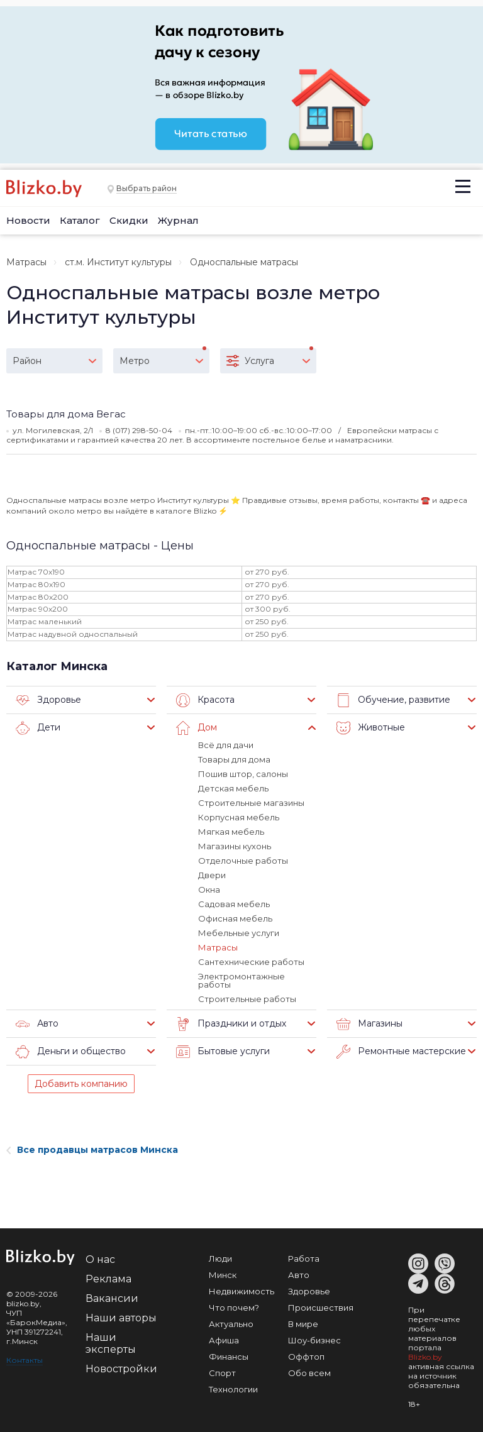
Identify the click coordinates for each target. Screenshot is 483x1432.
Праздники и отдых (231, 1024)
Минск (222, 1275)
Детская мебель (233, 788)
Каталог (80, 220)
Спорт (222, 1373)
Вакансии (112, 1298)
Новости (28, 220)
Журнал (178, 220)
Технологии (233, 1389)
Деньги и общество (71, 1052)
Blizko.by (425, 1357)
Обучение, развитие (393, 700)
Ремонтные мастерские (401, 1052)
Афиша (224, 1340)
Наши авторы (121, 1318)
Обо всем (309, 1373)
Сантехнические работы (251, 962)
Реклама (108, 1279)
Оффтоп (306, 1357)
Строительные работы (247, 999)
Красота (205, 700)
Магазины (369, 1024)
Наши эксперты (111, 1343)
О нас (100, 1259)
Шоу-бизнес (314, 1340)
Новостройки (121, 1369)
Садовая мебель (234, 904)
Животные (370, 728)
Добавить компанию (81, 1083)
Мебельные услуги (238, 933)
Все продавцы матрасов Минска (92, 1149)
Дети (38, 728)
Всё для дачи (225, 745)
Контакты (24, 1360)
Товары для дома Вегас (66, 414)
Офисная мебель (235, 918)
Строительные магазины (251, 803)
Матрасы (26, 262)
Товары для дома (234, 759)
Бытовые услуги (223, 1052)
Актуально (231, 1324)
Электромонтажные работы (241, 980)
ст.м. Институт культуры (118, 262)
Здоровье (48, 700)
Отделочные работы (243, 861)
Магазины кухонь (234, 846)
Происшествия (320, 1308)
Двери (212, 875)
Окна (209, 889)
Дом (196, 728)
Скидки (128, 220)
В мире (303, 1324)
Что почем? (234, 1308)
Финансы (228, 1357)
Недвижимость (241, 1291)
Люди (220, 1258)
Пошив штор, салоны (243, 774)
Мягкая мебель (231, 832)
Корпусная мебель (238, 817)
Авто (37, 1024)
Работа (303, 1258)
